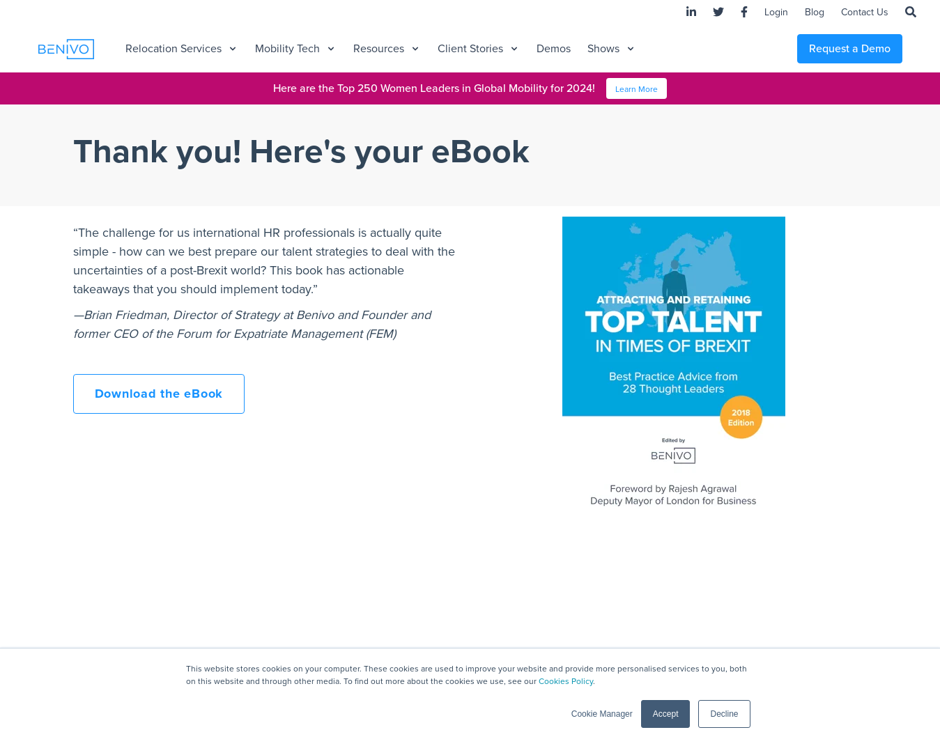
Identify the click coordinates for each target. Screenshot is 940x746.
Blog (814, 12)
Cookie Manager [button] (602, 714)
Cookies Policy (566, 681)
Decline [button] (724, 714)
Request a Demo (850, 49)
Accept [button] (666, 714)
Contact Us (864, 12)
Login (776, 12)
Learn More (636, 89)
